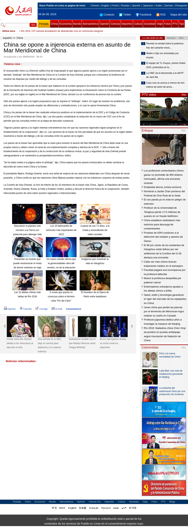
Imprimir (10, 309)
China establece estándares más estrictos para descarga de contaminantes (162, 224)
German (168, 5)
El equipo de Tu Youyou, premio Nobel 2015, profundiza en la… (165, 65)
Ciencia (115, 23)
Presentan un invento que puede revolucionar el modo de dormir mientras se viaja (27, 263)
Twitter (125, 14)
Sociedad (149, 23)
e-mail (57, 309)
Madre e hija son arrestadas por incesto (162, 55)
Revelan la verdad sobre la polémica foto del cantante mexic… (164, 45)
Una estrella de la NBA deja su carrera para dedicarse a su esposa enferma (49, 345)
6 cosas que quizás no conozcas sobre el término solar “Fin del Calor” (61, 296)
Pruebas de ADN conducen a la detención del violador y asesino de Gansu (163, 236)
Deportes (126, 23)
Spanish (136, 5)
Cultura (138, 23)
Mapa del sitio (179, 14)
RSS (161, 14)
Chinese (95, 5)
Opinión (104, 23)
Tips (181, 23)
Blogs (172, 501)
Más (184, 94)
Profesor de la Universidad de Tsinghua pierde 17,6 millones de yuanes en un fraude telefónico (162, 211)
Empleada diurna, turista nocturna (162, 187)
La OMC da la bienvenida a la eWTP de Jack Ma (165, 75)
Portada (43, 23)
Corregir (41, 309)
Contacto (107, 14)
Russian (125, 5)
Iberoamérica (90, 23)
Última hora (8, 31)
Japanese (148, 5)
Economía (65, 23)
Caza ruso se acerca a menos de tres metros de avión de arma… (165, 85)
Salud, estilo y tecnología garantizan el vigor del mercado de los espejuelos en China (165, 299)
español (7, 37)
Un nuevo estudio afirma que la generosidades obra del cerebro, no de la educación (61, 263)
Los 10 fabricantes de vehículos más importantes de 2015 (61, 230)
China (54, 23)
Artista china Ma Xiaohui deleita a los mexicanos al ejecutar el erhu (20, 343)
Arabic (158, 5)
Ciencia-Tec (95, 501)
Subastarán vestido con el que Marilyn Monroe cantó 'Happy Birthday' (82, 343)
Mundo (77, 23)
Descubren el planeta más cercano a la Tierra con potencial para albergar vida (27, 230)
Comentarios (73, 308)
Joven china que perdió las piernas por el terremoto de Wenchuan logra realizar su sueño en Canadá (164, 311)
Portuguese (181, 5)
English (105, 5)
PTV (174, 23)
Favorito (26, 309)
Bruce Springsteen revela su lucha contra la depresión (113, 343)
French (115, 5)
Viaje (159, 23)
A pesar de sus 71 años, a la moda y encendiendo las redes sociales (94, 230)
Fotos (167, 23)
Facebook (143, 14)
